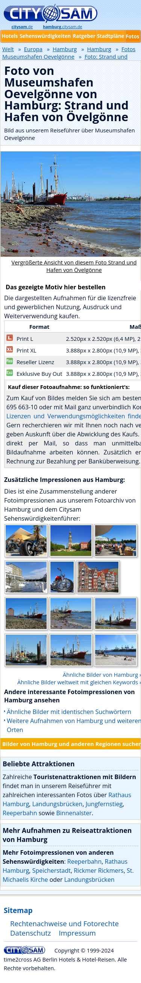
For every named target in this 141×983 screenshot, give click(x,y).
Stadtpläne (110, 36)
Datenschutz (30, 932)
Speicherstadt (51, 870)
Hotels (10, 36)
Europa (33, 49)
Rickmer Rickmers (98, 870)
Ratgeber (84, 36)
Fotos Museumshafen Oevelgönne (68, 52)
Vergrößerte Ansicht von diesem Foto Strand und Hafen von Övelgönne (73, 265)
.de (22, 26)
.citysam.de (62, 26)
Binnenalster (74, 813)
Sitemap (18, 910)
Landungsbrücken (57, 804)
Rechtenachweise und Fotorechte (64, 923)
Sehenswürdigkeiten (45, 36)
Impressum (77, 932)
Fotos (132, 36)
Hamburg (65, 49)
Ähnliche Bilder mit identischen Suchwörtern (69, 712)
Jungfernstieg (104, 804)
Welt (8, 49)
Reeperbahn (20, 813)
